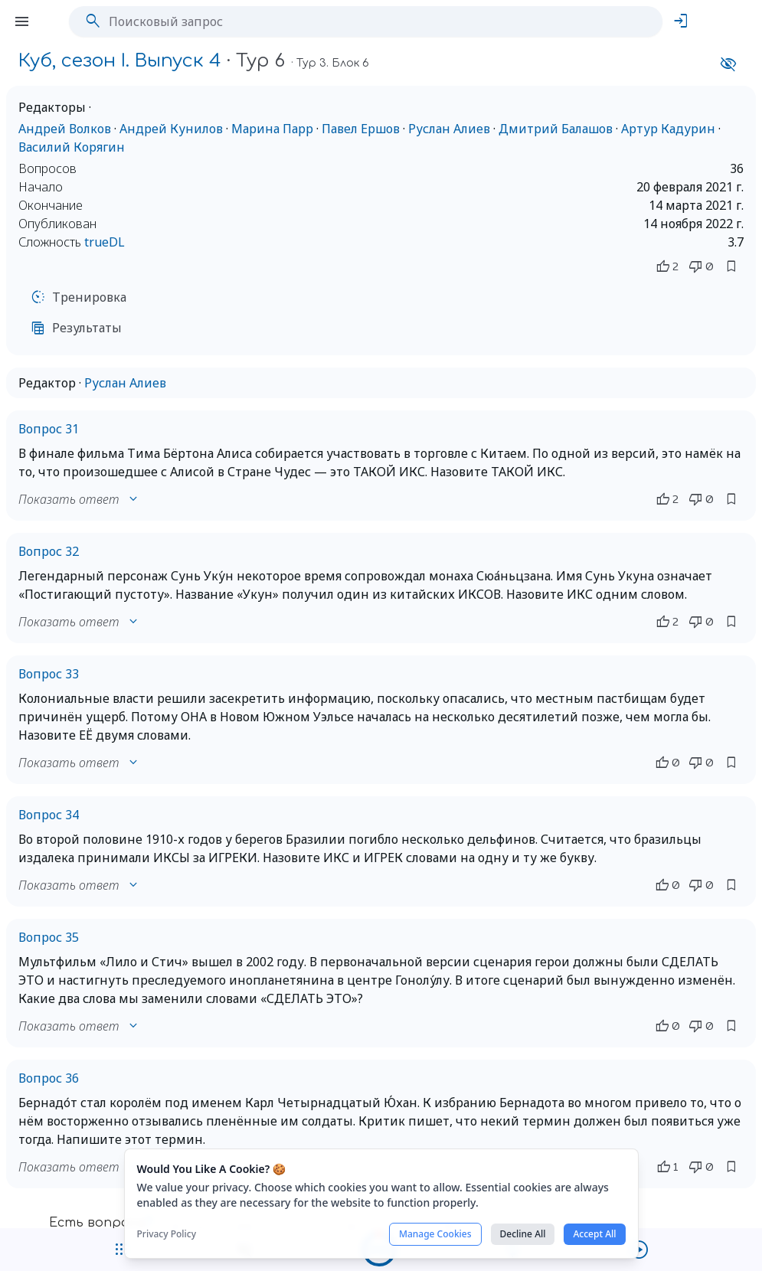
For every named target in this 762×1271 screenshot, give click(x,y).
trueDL (104, 242)
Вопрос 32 (48, 551)
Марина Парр (272, 128)
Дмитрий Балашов (556, 128)
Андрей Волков (64, 128)
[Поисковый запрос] (377, 21)
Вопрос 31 (48, 428)
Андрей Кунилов (171, 128)
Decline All (523, 1233)
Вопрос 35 (48, 937)
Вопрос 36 (48, 1078)
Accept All (594, 1233)
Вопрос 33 (48, 673)
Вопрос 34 (48, 814)
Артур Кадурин (668, 128)
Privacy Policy (167, 1234)
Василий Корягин (71, 147)
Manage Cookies (435, 1233)
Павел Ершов (361, 128)
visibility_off (728, 64)
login (681, 21)
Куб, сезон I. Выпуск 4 (119, 61)
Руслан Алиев (449, 128)
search (92, 21)
